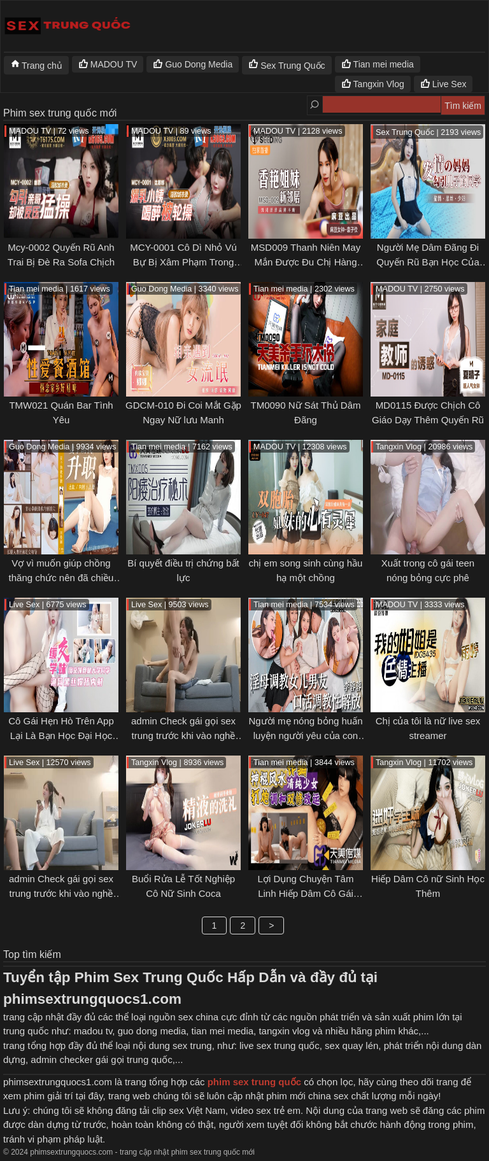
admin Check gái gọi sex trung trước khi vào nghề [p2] (183, 735)
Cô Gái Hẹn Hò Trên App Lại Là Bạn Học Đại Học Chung (61, 735)
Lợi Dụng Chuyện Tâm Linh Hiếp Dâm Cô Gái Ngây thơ (306, 893)
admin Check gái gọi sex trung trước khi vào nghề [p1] (61, 893)
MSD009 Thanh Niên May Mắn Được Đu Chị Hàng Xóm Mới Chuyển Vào (305, 261)
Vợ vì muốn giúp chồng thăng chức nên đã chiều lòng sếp (61, 577)
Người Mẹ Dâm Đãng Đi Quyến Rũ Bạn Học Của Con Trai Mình (427, 261)
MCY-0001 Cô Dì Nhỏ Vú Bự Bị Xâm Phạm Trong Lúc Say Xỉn (183, 261)
